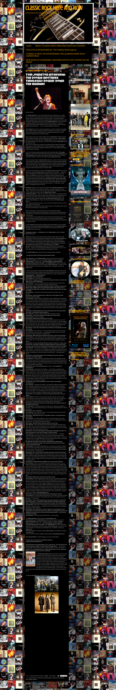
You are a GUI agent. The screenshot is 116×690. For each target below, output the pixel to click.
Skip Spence (54, 136)
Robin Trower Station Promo (77, 288)
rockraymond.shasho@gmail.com (34, 541)
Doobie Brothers (32, 115)
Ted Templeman (61, 153)
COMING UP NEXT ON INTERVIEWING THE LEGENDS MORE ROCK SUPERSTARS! (55, 55)
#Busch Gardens (33, 677)
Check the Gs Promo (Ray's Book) (78, 300)
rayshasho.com (35, 575)
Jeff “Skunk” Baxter (53, 198)
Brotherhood (41, 232)
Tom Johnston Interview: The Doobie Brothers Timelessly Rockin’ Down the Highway (46, 80)
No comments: (52, 675)
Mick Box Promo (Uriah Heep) (77, 296)
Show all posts (59, 68)
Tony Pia (61, 246)
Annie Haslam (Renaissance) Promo (79, 285)
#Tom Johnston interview (31, 679)
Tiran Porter (33, 200)
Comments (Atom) (36, 686)
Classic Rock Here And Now (53, 8)
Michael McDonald (57, 187)
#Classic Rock (40, 677)
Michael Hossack (61, 226)
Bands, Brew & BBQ (31, 260)
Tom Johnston (29, 129)
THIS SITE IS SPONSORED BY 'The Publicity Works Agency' (51, 50)
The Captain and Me (50, 170)
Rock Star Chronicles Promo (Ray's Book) (80, 302)
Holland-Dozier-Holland (50, 192)
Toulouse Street (43, 160)
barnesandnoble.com (39, 549)
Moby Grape (48, 140)
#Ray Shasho (61, 677)
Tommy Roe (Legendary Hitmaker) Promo (80, 303)
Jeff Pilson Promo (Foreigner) (77, 292)
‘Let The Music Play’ (52, 264)
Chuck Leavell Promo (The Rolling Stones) (80, 290)
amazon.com (29, 267)
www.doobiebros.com (51, 518)
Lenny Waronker (30, 155)
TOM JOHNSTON (40, 275)
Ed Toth (51, 246)
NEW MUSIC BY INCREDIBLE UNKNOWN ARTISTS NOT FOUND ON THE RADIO (57, 61)
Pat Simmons (54, 243)
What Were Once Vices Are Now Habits (56, 178)
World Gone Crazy (55, 156)
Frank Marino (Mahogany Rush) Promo (79, 286)
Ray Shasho (29, 276)
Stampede (28, 187)
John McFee (29, 206)
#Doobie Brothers (48, 677)
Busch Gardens (48, 260)
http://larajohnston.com (43, 492)
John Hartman (62, 138)
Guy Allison (56, 244)
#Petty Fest (55, 677)
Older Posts (63, 684)
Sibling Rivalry (52, 232)
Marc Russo (38, 246)
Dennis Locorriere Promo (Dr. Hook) (79, 298)
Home (29, 46)
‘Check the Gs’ (52, 544)
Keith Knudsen (60, 200)
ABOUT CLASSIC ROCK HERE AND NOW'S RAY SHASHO (60, 46)
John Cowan (46, 244)
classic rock (40, 172)
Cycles (32, 224)
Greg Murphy (60, 141)
